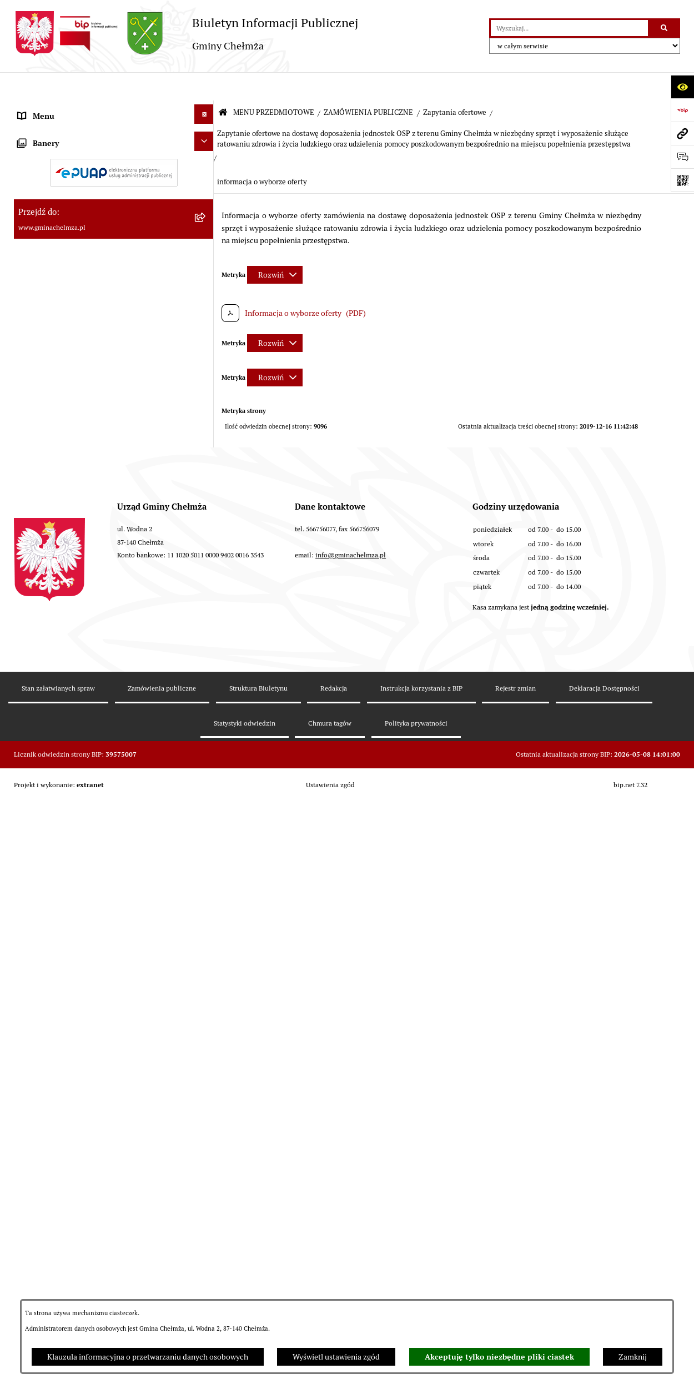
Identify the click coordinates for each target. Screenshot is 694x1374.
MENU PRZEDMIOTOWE (273, 84)
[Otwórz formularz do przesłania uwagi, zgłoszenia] (682, 156)
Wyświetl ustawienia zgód (336, 1357)
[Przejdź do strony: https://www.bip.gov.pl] (682, 110)
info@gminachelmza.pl (350, 1229)
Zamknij (632, 1357)
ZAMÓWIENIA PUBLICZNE (368, 84)
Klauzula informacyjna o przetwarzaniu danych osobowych (147, 1357)
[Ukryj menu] (204, 85)
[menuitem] (114, 141)
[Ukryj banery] (204, 1024)
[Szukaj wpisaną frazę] (665, 28)
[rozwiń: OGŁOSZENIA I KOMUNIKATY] (205, 139)
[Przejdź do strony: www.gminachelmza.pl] (682, 133)
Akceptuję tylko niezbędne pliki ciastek (499, 1357)
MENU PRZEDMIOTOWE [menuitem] (60, 111)
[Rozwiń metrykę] (275, 246)
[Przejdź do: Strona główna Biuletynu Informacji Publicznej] (223, 85)
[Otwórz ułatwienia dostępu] (682, 86)
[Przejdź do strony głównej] (186, 33)
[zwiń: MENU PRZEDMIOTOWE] (205, 109)
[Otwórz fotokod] (682, 180)
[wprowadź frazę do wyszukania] (569, 28)
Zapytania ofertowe (454, 84)
